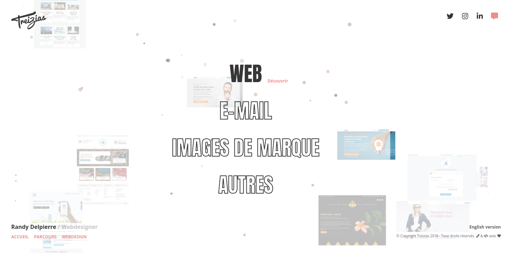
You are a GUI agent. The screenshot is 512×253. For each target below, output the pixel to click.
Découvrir (277, 81)
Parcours (45, 237)
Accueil (20, 237)
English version (485, 227)
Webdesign (74, 237)
